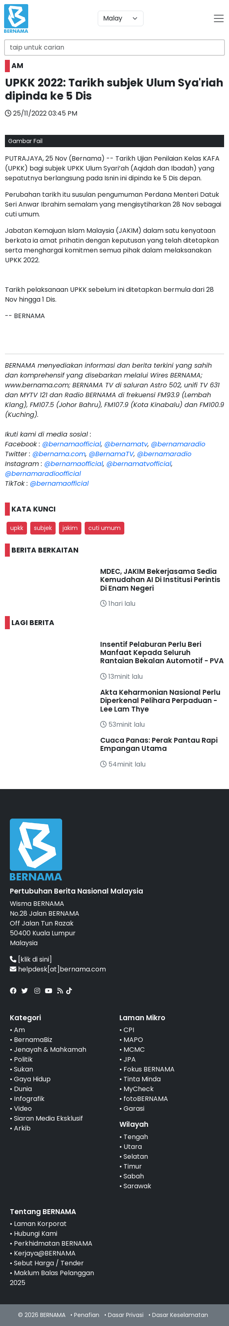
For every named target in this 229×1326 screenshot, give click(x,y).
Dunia (23, 1089)
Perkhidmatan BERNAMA (53, 1243)
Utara (132, 1146)
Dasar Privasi (126, 1315)
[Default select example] (121, 18)
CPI (128, 1030)
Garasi (133, 1108)
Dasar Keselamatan (180, 1315)
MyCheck (138, 1089)
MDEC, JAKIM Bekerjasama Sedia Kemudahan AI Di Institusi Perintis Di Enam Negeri (160, 579)
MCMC (134, 1049)
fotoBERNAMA (145, 1098)
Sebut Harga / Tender (49, 1263)
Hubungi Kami (35, 1233)
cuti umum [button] (104, 528)
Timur (132, 1166)
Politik (23, 1059)
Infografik (29, 1098)
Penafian (86, 1315)
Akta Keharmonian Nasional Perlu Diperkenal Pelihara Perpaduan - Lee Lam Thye (160, 700)
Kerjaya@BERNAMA (45, 1253)
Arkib (22, 1128)
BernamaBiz (33, 1039)
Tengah (135, 1137)
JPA (129, 1059)
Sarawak (137, 1186)
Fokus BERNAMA (149, 1069)
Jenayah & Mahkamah (50, 1049)
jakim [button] (70, 528)
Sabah (133, 1176)
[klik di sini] (35, 959)
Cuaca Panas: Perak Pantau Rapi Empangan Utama (159, 744)
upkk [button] (16, 528)
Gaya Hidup (32, 1079)
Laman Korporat (40, 1223)
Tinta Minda (142, 1079)
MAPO (133, 1039)
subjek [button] (43, 528)
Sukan (23, 1069)
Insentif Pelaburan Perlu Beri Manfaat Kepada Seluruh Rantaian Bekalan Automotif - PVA (162, 652)
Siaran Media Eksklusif (48, 1118)
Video (23, 1108)
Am (19, 1030)
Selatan (135, 1156)
